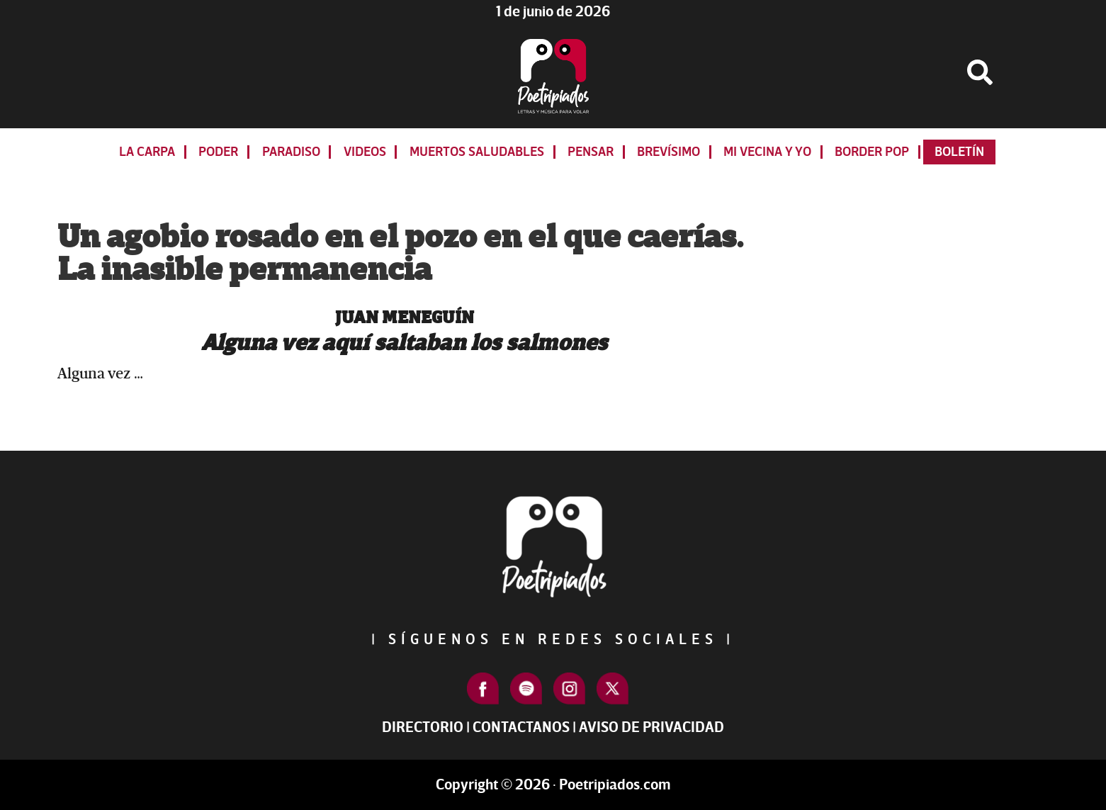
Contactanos (521, 727)
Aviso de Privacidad (651, 727)
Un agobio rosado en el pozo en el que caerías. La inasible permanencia (400, 254)
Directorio (422, 727)
